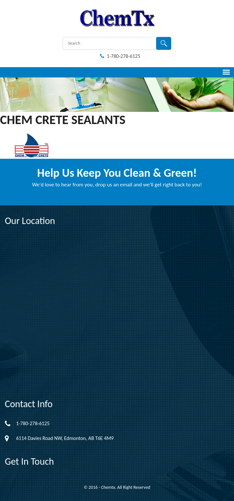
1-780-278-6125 (120, 56)
